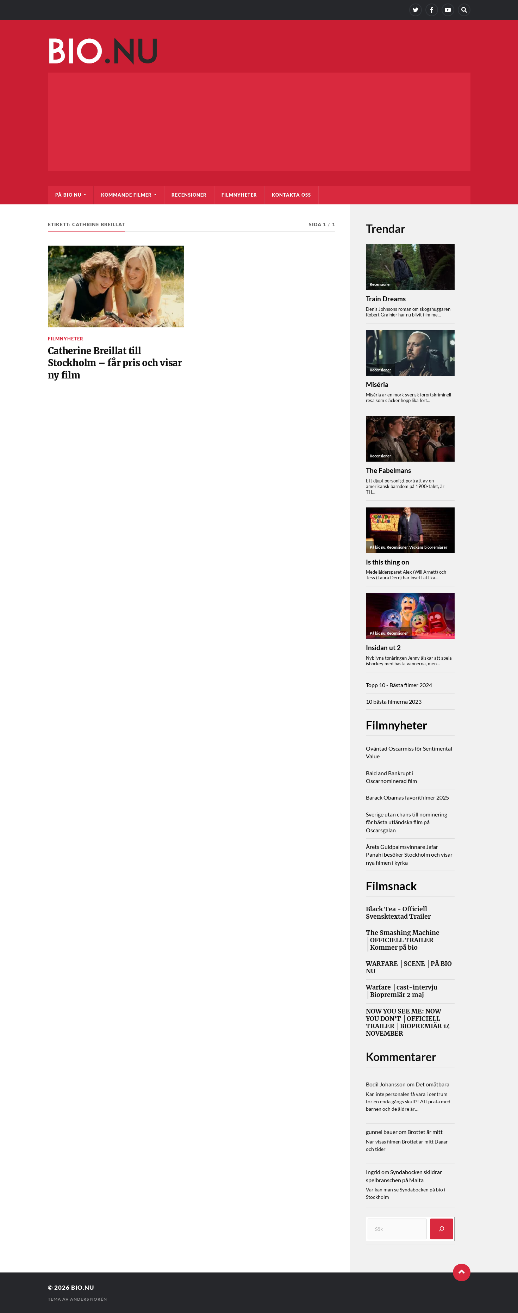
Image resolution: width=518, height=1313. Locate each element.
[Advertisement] (259, 122)
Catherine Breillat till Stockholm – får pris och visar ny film (115, 363)
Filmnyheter (239, 195)
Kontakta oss (291, 195)
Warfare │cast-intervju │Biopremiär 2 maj (401, 991)
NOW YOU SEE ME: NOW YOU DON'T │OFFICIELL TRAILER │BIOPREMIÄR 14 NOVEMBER (408, 1022)
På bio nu (68, 195)
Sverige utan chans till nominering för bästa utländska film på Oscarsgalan (406, 822)
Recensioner (189, 195)
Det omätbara (432, 1084)
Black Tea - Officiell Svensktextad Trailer (398, 913)
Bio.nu (82, 1287)
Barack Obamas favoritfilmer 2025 (407, 797)
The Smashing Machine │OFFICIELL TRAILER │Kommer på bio (402, 940)
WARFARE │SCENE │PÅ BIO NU (409, 967)
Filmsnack (391, 886)
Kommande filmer (126, 195)
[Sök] (441, 1229)
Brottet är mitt (425, 1131)
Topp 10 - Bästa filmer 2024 (399, 685)
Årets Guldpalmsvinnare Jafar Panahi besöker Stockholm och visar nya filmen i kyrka (409, 854)
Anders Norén (88, 1299)
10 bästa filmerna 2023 (394, 701)
